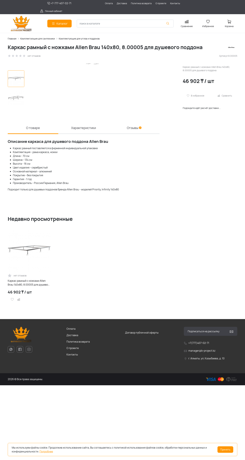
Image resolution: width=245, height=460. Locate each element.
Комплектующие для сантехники (37, 38)
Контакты (72, 429)
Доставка (72, 410)
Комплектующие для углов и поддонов (79, 38)
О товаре (33, 202)
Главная (12, 38)
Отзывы (134, 202)
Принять (225, 449)
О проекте (72, 423)
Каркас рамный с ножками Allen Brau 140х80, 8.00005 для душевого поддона (29, 357)
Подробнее (46, 451)
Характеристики (83, 202)
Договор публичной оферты (142, 407)
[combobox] (125, 23)
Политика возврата (78, 416)
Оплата (70, 403)
